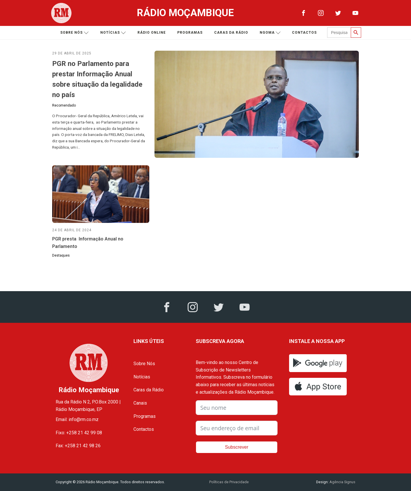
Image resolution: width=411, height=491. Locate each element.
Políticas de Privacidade (229, 482)
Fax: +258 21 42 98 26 (78, 445)
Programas (190, 33)
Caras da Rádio (231, 33)
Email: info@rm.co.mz (77, 419)
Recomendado (64, 105)
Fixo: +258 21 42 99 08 (79, 432)
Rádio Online (151, 33)
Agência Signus (342, 482)
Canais (140, 403)
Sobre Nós (144, 363)
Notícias (113, 32)
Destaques (61, 255)
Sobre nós (74, 32)
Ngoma (270, 32)
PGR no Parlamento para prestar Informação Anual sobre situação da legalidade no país (97, 79)
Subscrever (236, 447)
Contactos (304, 33)
